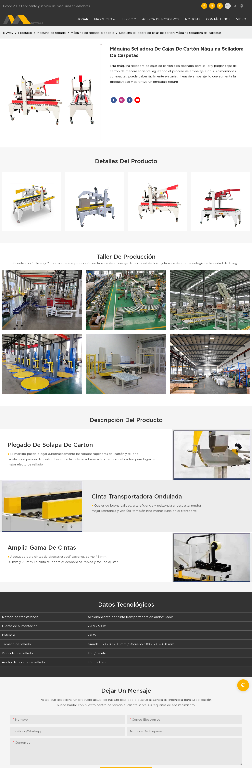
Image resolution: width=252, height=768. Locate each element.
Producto (25, 33)
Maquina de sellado (51, 33)
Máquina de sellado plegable (92, 33)
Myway (8, 33)
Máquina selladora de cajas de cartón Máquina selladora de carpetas (170, 33)
